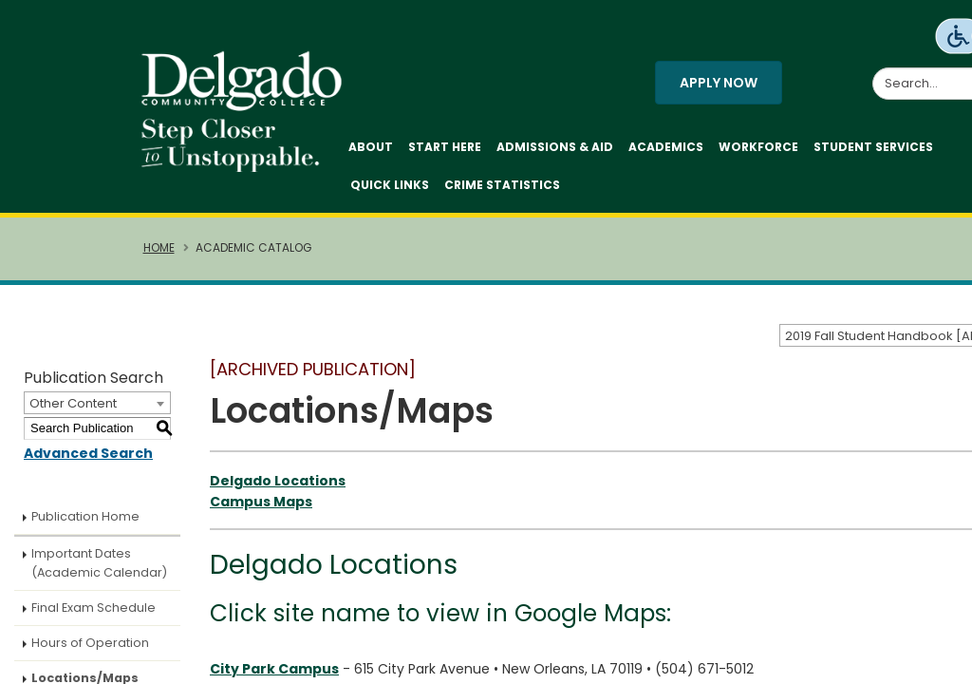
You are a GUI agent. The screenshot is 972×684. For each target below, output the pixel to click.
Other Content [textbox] (73, 403)
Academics (665, 147)
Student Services (873, 147)
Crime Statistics (502, 185)
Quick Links (389, 185)
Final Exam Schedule (93, 607)
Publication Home (85, 516)
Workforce (758, 147)
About (370, 147)
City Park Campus (274, 668)
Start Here (444, 147)
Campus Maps (261, 501)
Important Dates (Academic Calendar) (99, 562)
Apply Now (718, 82)
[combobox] (97, 402)
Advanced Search (88, 453)
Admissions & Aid (554, 147)
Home (159, 248)
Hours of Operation (90, 643)
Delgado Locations (278, 480)
